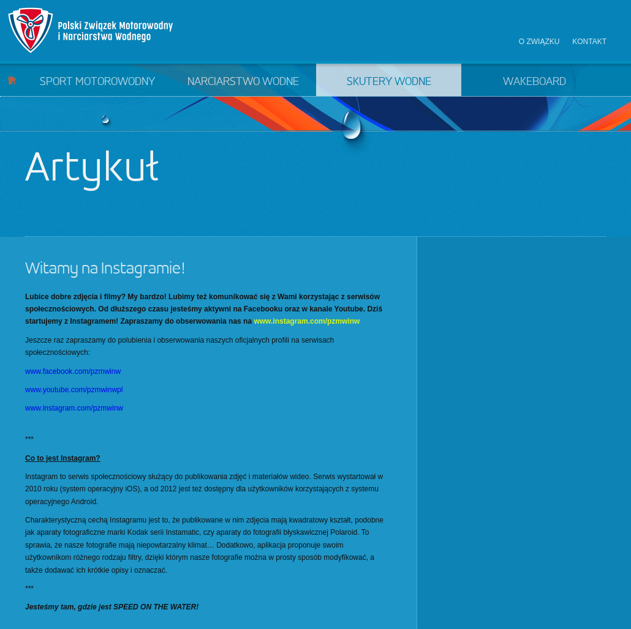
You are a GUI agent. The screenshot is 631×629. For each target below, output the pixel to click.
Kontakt (589, 41)
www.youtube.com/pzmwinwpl (74, 389)
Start (12, 80)
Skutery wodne (389, 82)
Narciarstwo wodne (243, 82)
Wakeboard (534, 82)
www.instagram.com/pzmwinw (307, 321)
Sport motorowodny (97, 82)
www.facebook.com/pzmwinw (73, 371)
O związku (539, 41)
